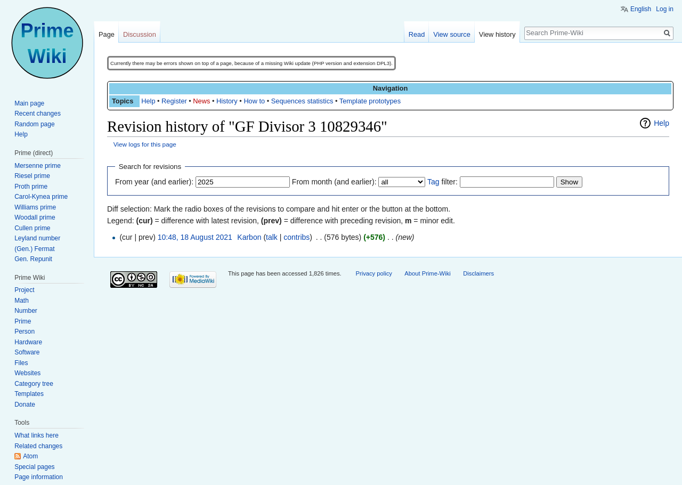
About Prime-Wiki (427, 273)
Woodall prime (34, 217)
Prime (22, 321)
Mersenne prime (37, 165)
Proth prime (30, 186)
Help (148, 101)
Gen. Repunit (33, 259)
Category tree (33, 383)
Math (21, 300)
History (227, 101)
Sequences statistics (302, 101)
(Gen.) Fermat (34, 249)
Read (417, 34)
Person (24, 331)
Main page (29, 103)
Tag (433, 181)
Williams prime (35, 207)
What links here (36, 435)
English (640, 9)
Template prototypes (370, 101)
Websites (27, 373)
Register (174, 101)
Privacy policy (373, 273)
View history (497, 34)
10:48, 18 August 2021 (195, 237)
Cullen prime (32, 228)
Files (21, 363)
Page (107, 34)
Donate (24, 404)
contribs (296, 237)
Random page (34, 124)
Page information (38, 477)
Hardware (28, 342)
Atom (30, 456)
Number (25, 310)
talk (272, 237)
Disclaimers (478, 273)
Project (24, 290)
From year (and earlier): (154, 181)
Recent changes (37, 113)
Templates (29, 394)
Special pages (34, 467)
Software (26, 352)
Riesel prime (32, 176)
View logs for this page (144, 144)
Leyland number (37, 238)
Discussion (139, 34)
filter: (442, 181)
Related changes (38, 446)
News (201, 101)
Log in (664, 9)
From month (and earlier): (334, 181)
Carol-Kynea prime (41, 196)
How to (254, 101)
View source (451, 34)
